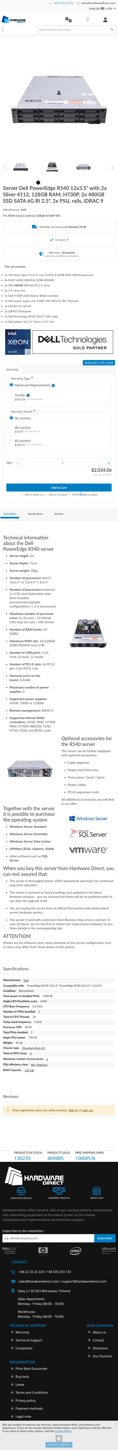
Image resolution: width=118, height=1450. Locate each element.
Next (112, 167)
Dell (26, 980)
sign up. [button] (88, 1110)
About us (99, 1332)
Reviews (59, 513)
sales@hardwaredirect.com (96, 3)
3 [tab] (50, 183)
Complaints (24, 1348)
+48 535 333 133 (59, 1272)
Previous (5, 167)
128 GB (29, 1070)
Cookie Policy (63, 1431)
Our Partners (102, 1356)
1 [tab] (38, 183)
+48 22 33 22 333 (61, 3)
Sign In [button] (73, 1110)
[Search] (111, 29)
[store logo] (30, 19)
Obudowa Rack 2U (33, 1048)
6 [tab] (68, 183)
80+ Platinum (39, 1064)
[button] (68, 20)
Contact (98, 1340)
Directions (100, 1348)
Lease (20, 1384)
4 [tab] (56, 183)
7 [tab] (74, 183)
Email (75, 494)
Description (10, 513)
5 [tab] (62, 183)
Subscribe (105, 1238)
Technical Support (29, 1340)
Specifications (35, 513)
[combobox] (76, 30)
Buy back (22, 1376)
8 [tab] (80, 183)
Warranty (12, 369)
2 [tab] (44, 183)
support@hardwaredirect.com (84, 1281)
